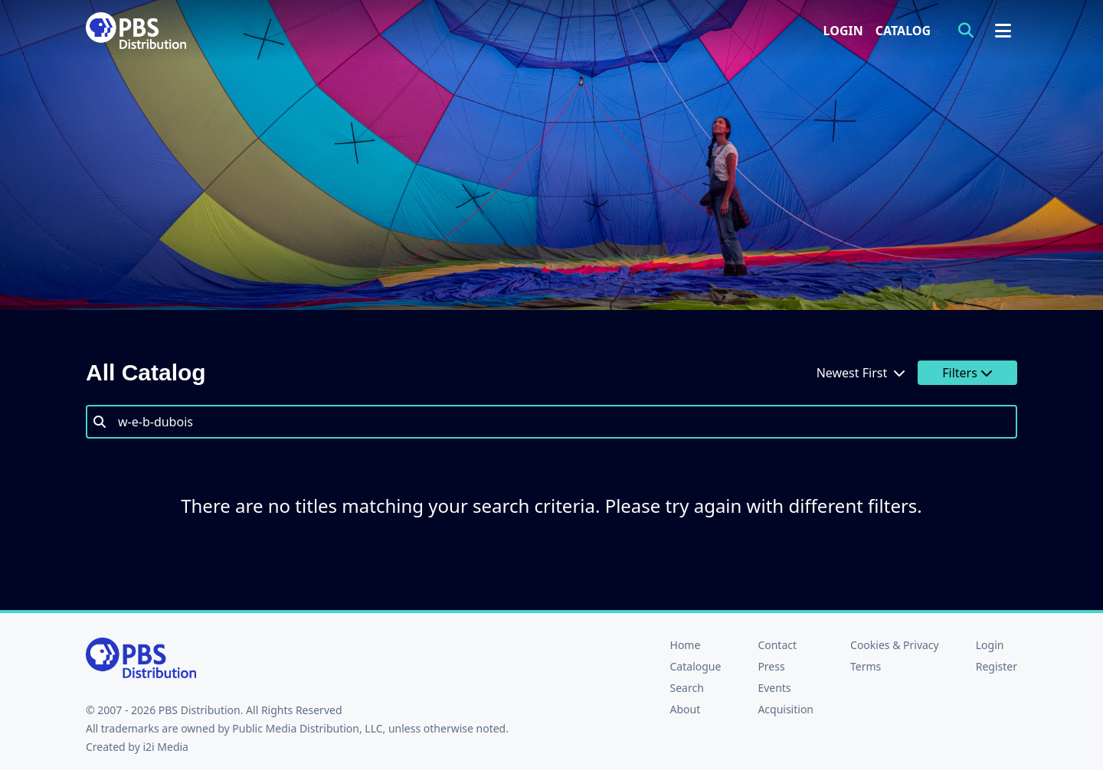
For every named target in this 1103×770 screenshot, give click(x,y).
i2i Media (165, 746)
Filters (967, 372)
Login (843, 30)
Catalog (903, 30)
